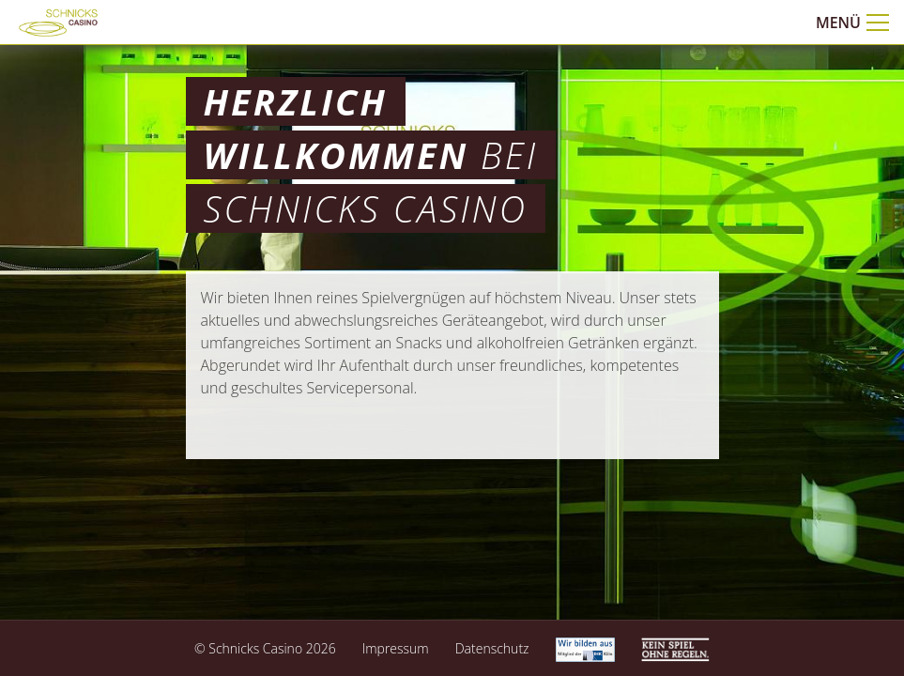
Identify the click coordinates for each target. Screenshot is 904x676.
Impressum (395, 648)
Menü (852, 22)
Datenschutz (492, 648)
